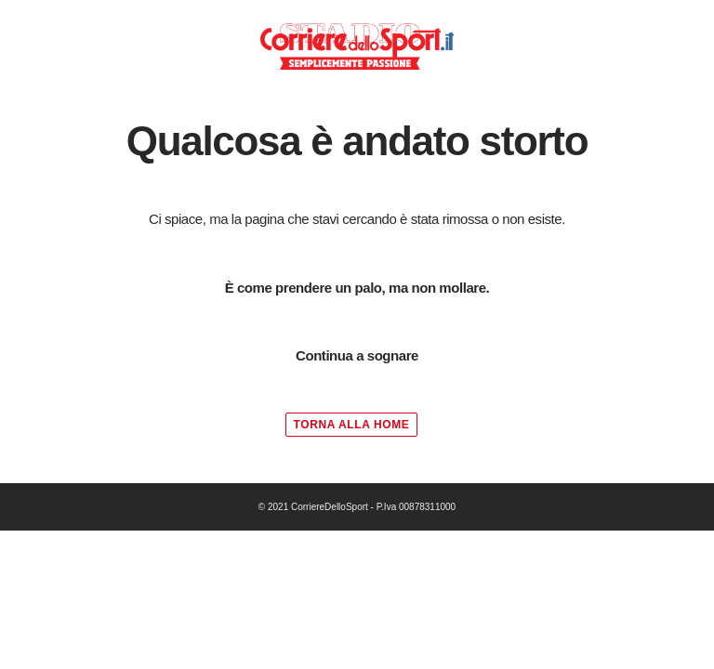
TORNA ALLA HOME (352, 424)
